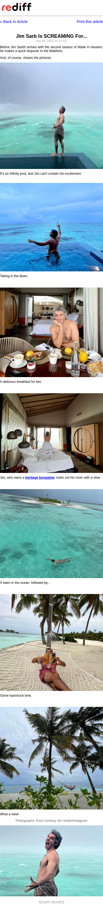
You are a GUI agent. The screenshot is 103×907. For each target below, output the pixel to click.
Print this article (90, 21)
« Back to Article (13, 21)
